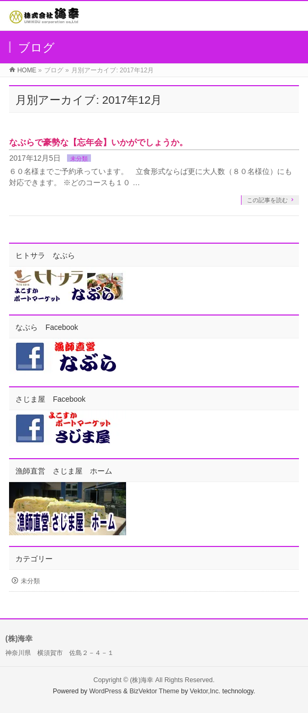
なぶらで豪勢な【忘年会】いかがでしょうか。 (98, 142)
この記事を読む (267, 200)
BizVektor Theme (154, 691)
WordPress (105, 691)
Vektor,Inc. (205, 691)
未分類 (79, 158)
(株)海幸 (141, 680)
